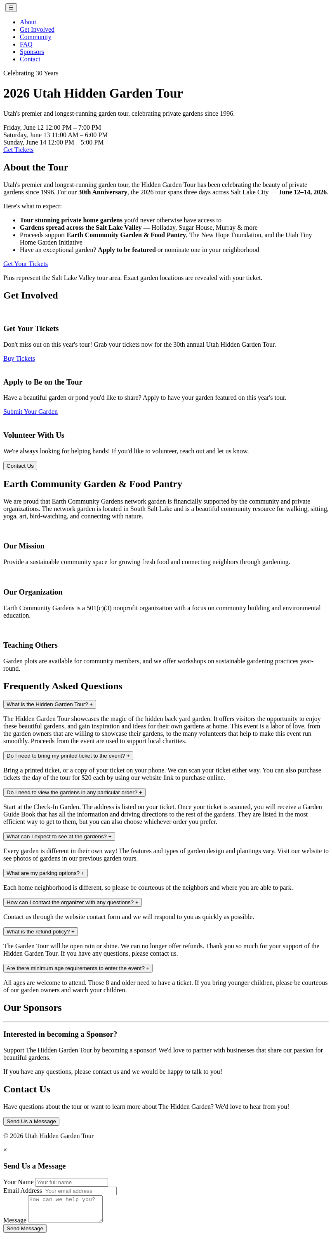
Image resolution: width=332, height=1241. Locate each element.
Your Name (18, 1181)
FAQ (26, 44)
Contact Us (20, 466)
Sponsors (32, 51)
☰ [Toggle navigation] (11, 8)
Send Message (25, 1233)
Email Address (22, 1190)
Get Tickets (18, 149)
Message (14, 1225)
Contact (30, 59)
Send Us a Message (31, 1121)
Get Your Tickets (25, 263)
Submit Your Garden (30, 411)
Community (35, 36)
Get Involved (37, 29)
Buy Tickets (19, 358)
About (28, 22)
